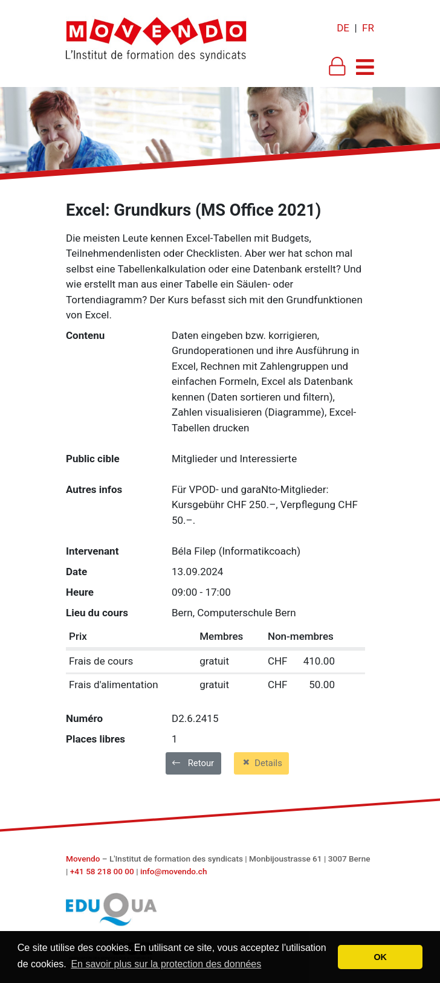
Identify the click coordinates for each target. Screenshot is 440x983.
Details (261, 762)
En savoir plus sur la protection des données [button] (166, 964)
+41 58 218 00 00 (102, 871)
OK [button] (380, 957)
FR (368, 28)
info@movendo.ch (173, 871)
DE (343, 28)
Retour (193, 763)
